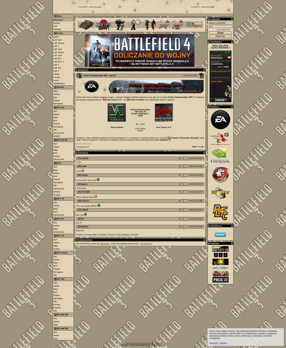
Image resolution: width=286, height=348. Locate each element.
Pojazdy (56, 101)
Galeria (56, 114)
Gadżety (56, 94)
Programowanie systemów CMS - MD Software (143, 343)
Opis (55, 111)
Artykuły (56, 23)
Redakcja (57, 29)
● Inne (56, 80)
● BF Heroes (58, 52)
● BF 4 (56, 71)
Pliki (55, 130)
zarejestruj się (146, 244)
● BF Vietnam (59, 43)
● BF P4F (57, 68)
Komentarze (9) (82, 147)
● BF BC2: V (58, 62)
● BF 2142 (57, 49)
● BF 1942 (57, 40)
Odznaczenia (58, 133)
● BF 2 (56, 46)
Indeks (56, 37)
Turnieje (56, 77)
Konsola (56, 305)
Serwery (56, 136)
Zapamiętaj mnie (223, 30)
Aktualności (58, 20)
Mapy (55, 91)
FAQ (55, 311)
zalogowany (105, 244)
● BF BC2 (57, 59)
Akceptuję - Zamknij (218, 343)
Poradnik (57, 195)
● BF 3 (56, 65)
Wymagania (58, 104)
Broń (55, 97)
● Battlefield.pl (59, 84)
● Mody (56, 74)
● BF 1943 (57, 56)
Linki (55, 26)
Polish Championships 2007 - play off (100, 75)
